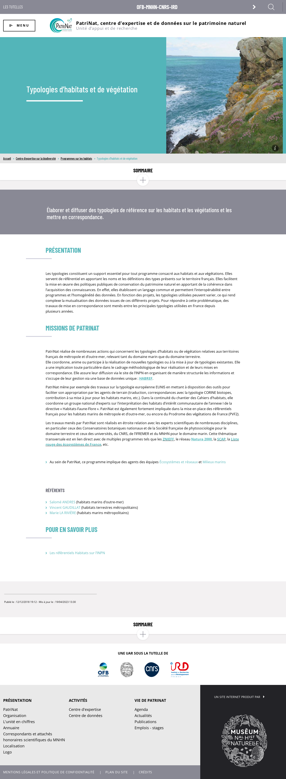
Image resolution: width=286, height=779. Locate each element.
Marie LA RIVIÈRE (63, 512)
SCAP (221, 439)
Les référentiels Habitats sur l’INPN (77, 553)
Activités (78, 700)
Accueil (7, 158)
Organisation (14, 715)
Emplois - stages (149, 727)
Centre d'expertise (85, 709)
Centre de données (85, 715)
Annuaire (11, 727)
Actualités (143, 715)
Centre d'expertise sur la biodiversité (36, 158)
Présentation (17, 700)
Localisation (14, 745)
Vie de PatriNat (150, 700)
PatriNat (10, 709)
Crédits (145, 772)
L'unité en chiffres (19, 721)
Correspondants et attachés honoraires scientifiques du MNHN (34, 737)
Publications (146, 721)
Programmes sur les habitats (76, 158)
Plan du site (116, 772)
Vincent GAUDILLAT (65, 507)
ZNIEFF (168, 439)
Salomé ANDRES (62, 502)
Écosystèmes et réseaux (178, 462)
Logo (7, 752)
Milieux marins (214, 462)
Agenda (141, 709)
